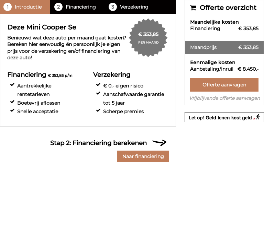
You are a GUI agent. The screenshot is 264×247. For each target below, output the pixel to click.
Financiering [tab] (75, 7)
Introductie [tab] (22, 7)
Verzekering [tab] (128, 7)
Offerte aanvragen (224, 84)
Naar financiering (143, 156)
